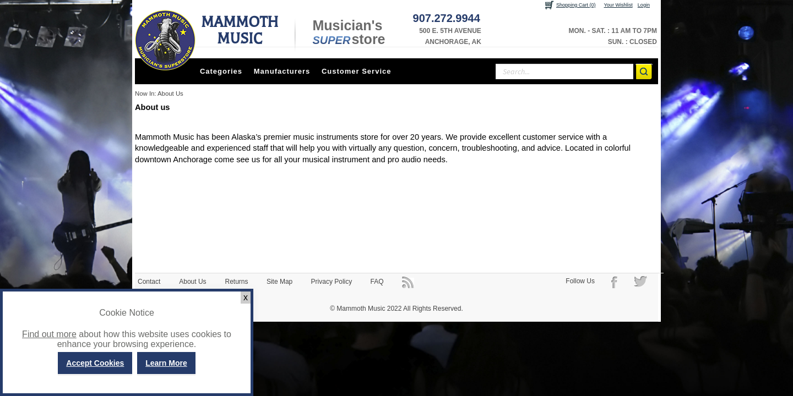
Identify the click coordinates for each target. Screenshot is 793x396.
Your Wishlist (618, 5)
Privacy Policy (331, 281)
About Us (192, 281)
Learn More (166, 363)
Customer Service (357, 71)
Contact (149, 281)
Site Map (279, 281)
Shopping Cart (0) (576, 5)
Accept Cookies (95, 363)
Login (644, 5)
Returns (236, 281)
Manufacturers (282, 71)
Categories (221, 71)
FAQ (377, 281)
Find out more (49, 334)
